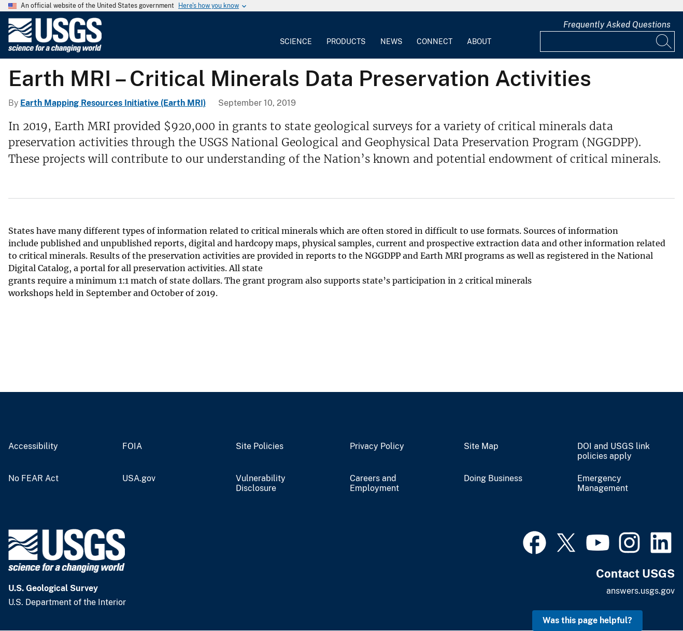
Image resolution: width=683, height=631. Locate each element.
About (479, 41)
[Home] (55, 50)
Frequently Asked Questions (617, 25)
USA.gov (138, 478)
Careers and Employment (374, 483)
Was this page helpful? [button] (587, 620)
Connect (434, 41)
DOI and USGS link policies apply (613, 451)
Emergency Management (602, 483)
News (391, 41)
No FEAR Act (33, 478)
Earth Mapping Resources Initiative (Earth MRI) (113, 103)
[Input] (607, 41)
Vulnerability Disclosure (261, 483)
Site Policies (259, 446)
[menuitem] (296, 35)
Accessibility (33, 446)
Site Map (481, 446)
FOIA (132, 446)
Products (345, 41)
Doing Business (493, 478)
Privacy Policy (377, 446)
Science (296, 41)
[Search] (664, 41)
